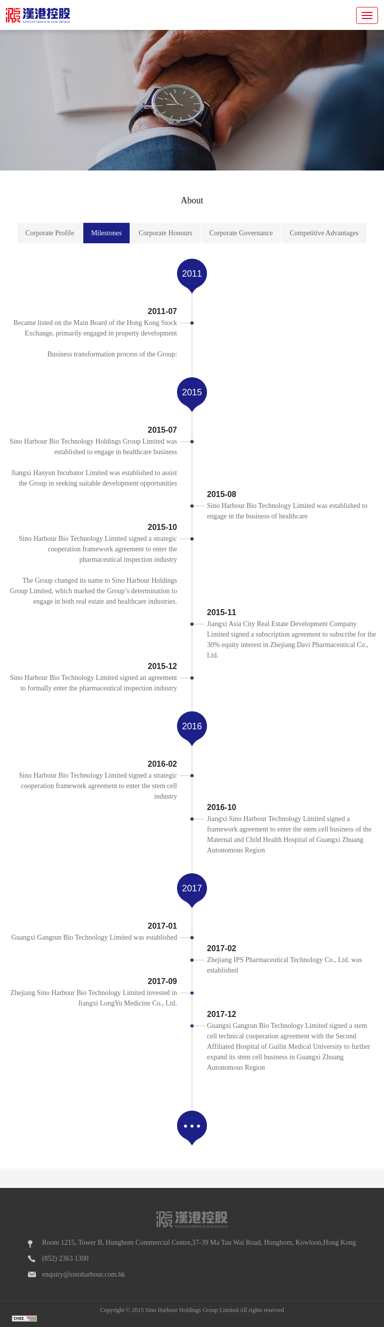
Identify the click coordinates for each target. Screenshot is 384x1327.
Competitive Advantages (324, 233)
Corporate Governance (241, 233)
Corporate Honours (165, 233)
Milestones (106, 233)
